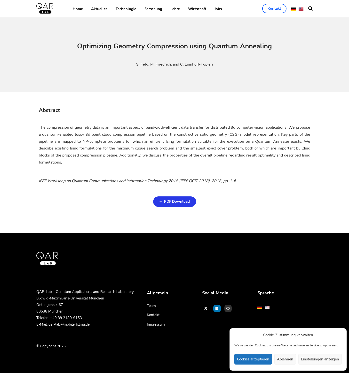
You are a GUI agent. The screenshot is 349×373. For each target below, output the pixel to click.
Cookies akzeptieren (253, 359)
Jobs (218, 9)
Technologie (126, 9)
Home (78, 9)
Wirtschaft (197, 9)
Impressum (156, 324)
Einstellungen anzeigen (320, 359)
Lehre (175, 9)
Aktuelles (99, 9)
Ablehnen (285, 359)
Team (151, 305)
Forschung (153, 9)
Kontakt (153, 315)
